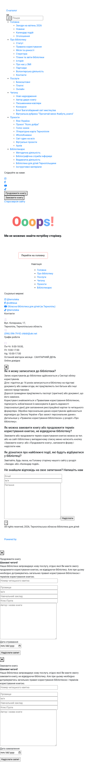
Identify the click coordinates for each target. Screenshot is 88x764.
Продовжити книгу (15, 193)
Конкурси (21, 106)
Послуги (14, 78)
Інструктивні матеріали (29, 166)
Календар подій (24, 32)
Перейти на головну (33, 255)
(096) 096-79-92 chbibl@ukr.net (20, 333)
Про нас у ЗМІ (23, 64)
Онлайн (20, 89)
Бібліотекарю (17, 149)
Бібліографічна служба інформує (34, 156)
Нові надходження (26, 96)
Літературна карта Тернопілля (32, 131)
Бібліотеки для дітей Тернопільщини (36, 163)
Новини (20, 29)
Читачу (14, 92)
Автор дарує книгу (26, 99)
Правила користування (29, 46)
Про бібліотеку (18, 39)
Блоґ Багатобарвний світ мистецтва (36, 110)
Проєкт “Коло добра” (27, 124)
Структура (21, 53)
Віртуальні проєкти (26, 142)
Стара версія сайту (14, 201)
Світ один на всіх (25, 138)
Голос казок (22, 128)
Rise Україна (23, 121)
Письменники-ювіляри (28, 103)
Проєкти (15, 117)
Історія (20, 60)
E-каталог (11, 10)
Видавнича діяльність (28, 159)
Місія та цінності (25, 50)
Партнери (21, 68)
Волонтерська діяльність (30, 71)
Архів (19, 145)
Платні (19, 85)
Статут (19, 43)
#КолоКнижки (24, 135)
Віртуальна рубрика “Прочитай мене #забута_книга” (44, 113)
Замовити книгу (14, 197)
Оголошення (23, 36)
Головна (14, 22)
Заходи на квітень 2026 (29, 25)
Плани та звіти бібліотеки (30, 57)
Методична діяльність (28, 152)
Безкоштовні (23, 82)
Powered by (32, 539)
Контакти (21, 75)
